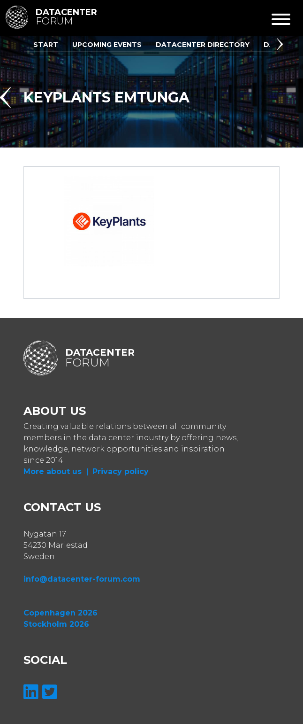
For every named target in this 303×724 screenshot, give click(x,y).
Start (45, 44)
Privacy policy (120, 471)
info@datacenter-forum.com (81, 579)
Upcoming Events (107, 44)
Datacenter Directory (203, 44)
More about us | (56, 471)
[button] (281, 45)
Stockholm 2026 (56, 624)
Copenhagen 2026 (60, 612)
